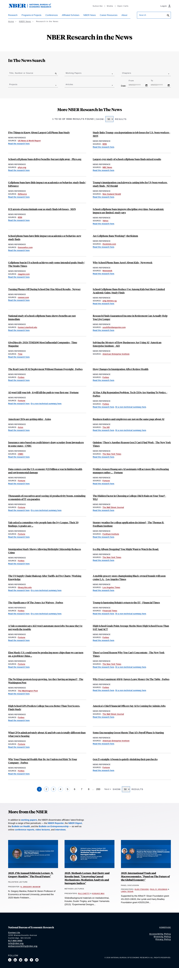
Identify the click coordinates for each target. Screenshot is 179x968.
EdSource (22, 194)
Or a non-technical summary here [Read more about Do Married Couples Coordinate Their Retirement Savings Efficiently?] (130, 690)
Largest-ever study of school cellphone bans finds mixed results (127, 159)
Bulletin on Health (21, 826)
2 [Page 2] (46, 789)
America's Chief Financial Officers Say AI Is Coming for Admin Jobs (129, 706)
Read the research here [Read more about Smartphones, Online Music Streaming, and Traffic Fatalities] (103, 560)
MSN (105, 144)
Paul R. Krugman (158, 889)
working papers (29, 820)
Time (20, 354)
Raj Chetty (84, 893)
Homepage (165, 927)
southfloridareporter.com (114, 327)
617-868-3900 (15, 941)
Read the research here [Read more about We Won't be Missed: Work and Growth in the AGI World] (19, 640)
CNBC (20, 454)
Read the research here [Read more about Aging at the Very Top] (19, 430)
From (134, 81)
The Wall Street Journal (113, 507)
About (124, 15)
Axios (20, 427)
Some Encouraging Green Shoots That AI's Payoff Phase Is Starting (128, 732)
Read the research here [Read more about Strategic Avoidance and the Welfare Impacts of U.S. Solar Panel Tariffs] (19, 667)
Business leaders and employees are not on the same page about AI (128, 419)
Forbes (21, 377)
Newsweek (107, 271)
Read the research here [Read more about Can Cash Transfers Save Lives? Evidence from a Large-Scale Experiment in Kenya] (19, 357)
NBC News (107, 167)
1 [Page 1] (39, 789)
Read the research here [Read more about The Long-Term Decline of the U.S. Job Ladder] (103, 457)
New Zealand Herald (112, 194)
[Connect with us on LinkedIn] (15, 959)
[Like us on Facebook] (31, 959)
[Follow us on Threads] (26, 959)
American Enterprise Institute (116, 354)
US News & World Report (29, 141)
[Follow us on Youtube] (37, 959)
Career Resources (108, 15)
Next (107, 789)
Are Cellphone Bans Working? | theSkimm (115, 235)
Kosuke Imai (98, 893)
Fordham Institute (111, 534)
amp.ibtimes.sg (110, 301)
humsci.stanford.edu (27, 327)
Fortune (21, 400)
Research (12, 15)
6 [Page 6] (74, 789)
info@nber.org (16, 943)
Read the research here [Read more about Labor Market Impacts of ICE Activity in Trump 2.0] (103, 147)
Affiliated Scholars (70, 15)
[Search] (168, 15)
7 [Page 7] (81, 789)
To (154, 81)
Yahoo (105, 221)
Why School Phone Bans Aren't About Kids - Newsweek (122, 262)
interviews (60, 829)
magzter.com (24, 274)
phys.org (22, 167)
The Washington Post (28, 691)
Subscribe (98, 6)
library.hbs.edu (25, 587)
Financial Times (110, 611)
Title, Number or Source (21, 73)
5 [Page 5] (67, 789)
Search (142, 15)
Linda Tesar (127, 891)
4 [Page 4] (60, 789)
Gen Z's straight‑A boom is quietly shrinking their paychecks (125, 759)
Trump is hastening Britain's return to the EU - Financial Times (126, 602)
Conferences (51, 15)
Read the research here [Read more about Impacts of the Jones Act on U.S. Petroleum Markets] (19, 614)
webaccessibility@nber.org (22, 946)
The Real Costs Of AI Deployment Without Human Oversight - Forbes (45, 369)
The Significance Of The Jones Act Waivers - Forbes (35, 602)
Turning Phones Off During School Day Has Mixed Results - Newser (44, 289)
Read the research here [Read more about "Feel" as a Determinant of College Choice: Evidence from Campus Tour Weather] (103, 510)
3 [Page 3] (53, 789)
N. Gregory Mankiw (30, 887)
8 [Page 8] (88, 789)
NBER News (89, 15)
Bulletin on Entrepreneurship (54, 826)
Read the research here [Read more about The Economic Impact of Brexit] (103, 614)
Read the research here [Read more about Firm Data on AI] (19, 403)
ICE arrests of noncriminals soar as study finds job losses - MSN (42, 209)
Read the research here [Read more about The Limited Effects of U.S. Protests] (19, 694)
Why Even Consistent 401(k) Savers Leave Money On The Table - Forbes (131, 679)
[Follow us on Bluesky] (20, 959)
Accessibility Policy (160, 934)
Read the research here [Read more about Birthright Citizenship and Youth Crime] (19, 564)
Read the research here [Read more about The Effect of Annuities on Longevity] (103, 330)
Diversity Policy (162, 936)
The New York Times (112, 454)
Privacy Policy (163, 939)
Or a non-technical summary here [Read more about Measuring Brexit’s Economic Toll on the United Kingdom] (130, 614)
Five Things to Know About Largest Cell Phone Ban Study (39, 132)
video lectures (42, 829)
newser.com (23, 297)
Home (11, 21)
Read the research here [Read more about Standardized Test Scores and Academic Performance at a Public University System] (103, 640)
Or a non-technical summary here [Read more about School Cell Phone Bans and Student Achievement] (130, 667)
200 (98, 789)
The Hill (106, 427)
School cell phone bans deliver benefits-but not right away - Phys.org (44, 159)
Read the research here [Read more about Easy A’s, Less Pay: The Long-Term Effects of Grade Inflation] (19, 537)
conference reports (24, 829)
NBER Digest (75, 823)
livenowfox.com (25, 247)
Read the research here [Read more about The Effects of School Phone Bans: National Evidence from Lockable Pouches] (19, 144)
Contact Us (14, 932)
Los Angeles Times (111, 587)
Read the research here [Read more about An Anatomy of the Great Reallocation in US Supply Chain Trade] (19, 590)
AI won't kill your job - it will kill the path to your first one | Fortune (43, 392)
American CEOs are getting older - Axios (29, 419)
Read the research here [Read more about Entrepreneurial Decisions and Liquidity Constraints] (19, 774)
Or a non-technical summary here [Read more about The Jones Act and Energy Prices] (46, 614)
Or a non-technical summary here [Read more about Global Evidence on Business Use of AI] (46, 403)
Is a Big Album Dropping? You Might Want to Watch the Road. (126, 549)
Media (110, 6)
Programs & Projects (31, 15)
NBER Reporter (56, 823)
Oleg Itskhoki (142, 889)
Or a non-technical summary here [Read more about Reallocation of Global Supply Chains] (46, 590)
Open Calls (123, 6)
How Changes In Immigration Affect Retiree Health (120, 369)
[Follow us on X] (9, 959)
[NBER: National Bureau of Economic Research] (32, 7)
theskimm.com (109, 244)
